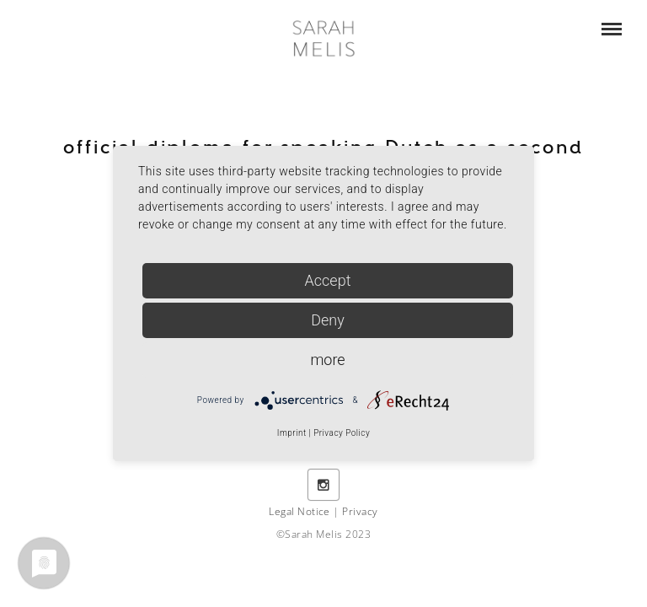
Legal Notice (299, 511)
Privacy (359, 511)
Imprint (292, 433)
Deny (328, 320)
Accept (328, 280)
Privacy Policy (341, 433)
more (327, 359)
